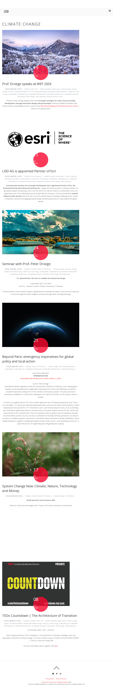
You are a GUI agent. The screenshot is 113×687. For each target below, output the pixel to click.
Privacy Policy (50, 684)
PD (36, 89)
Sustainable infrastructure (66, 94)
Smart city (74, 91)
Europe (11, 91)
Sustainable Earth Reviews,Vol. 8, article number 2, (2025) (40, 381)
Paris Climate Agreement (68, 366)
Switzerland (28, 96)
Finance (34, 498)
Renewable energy (56, 91)
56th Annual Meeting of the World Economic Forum (58, 106)
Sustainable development (47, 94)
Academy (26, 269)
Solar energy (10, 94)
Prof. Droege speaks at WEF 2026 (26, 83)
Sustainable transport (15, 96)
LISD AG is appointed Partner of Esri (29, 171)
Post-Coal (32, 91)
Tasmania (51, 274)
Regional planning (43, 91)
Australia (69, 269)
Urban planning (48, 96)
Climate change (67, 89)
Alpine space (56, 89)
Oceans (69, 176)
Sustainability (20, 94)
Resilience (67, 91)
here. (56, 651)
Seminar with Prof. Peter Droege (26, 264)
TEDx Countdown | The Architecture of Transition (39, 618)
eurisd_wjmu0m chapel (12, 89)
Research (38, 176)
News (32, 89)
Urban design (38, 96)
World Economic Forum (63, 96)
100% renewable (45, 89)
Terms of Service (61, 684)
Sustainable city (31, 94)
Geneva (32, 626)
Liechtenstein (60, 176)
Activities (27, 89)
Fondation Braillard (21, 91)
